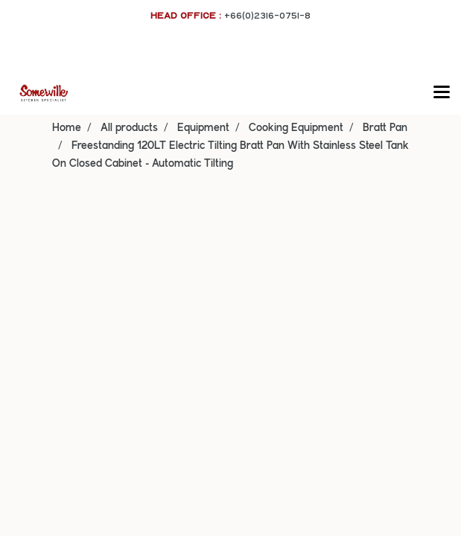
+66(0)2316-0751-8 (267, 15)
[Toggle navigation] (441, 93)
